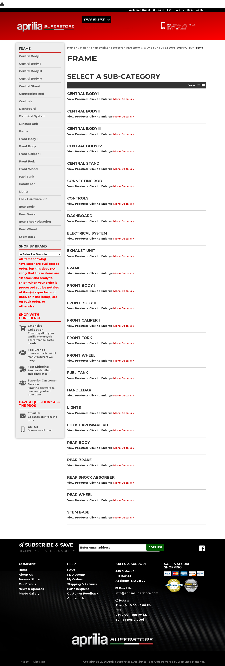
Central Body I (83, 94)
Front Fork (79, 338)
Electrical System (87, 233)
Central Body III (84, 128)
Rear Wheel (80, 495)
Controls (78, 198)
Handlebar (79, 390)
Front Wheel (81, 355)
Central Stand (83, 163)
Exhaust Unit (81, 250)
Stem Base (78, 512)
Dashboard (80, 216)
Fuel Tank (77, 373)
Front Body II (81, 303)
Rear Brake (79, 460)
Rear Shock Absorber (91, 477)
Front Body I (81, 285)
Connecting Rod (84, 181)
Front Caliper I (83, 320)
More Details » (123, 99)
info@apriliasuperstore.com (136, 593)
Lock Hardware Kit (88, 425)
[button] (96, 19)
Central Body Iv (84, 146)
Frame (74, 268)
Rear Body (78, 442)
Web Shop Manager (191, 661)
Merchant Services (173, 594)
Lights (74, 407)
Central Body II (83, 111)
